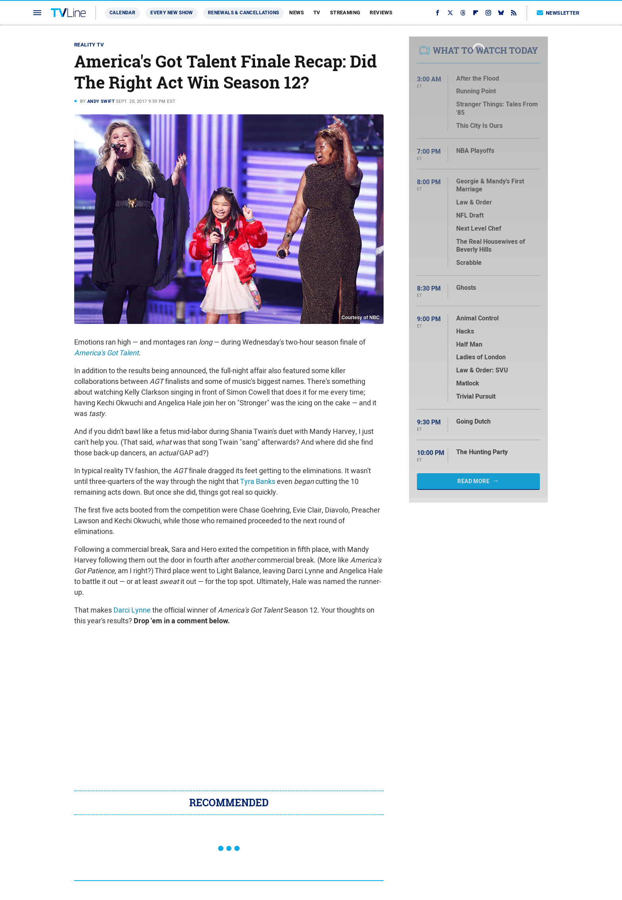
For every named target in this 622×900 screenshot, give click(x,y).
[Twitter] (450, 12)
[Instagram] (488, 12)
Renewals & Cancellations (243, 12)
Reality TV (89, 44)
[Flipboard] (475, 12)
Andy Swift (101, 101)
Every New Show (171, 12)
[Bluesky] (501, 12)
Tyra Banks (257, 481)
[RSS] (513, 12)
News (296, 12)
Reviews (381, 12)
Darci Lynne (132, 610)
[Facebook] (437, 12)
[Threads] (462, 12)
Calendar (122, 12)
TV (317, 12)
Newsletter (558, 13)
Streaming (345, 12)
